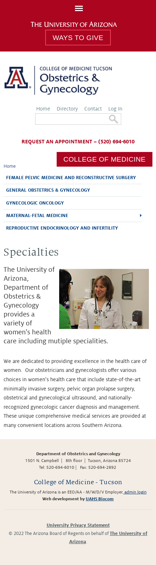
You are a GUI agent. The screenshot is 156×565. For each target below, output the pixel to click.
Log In (115, 109)
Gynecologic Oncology (35, 203)
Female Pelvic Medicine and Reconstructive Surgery (71, 177)
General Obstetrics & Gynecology (48, 190)
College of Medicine (104, 159)
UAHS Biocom (100, 499)
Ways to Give (78, 37)
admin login (135, 492)
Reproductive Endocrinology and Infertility (62, 228)
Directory (67, 109)
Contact (93, 109)
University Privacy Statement (78, 525)
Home (43, 109)
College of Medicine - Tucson (78, 482)
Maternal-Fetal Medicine (37, 215)
